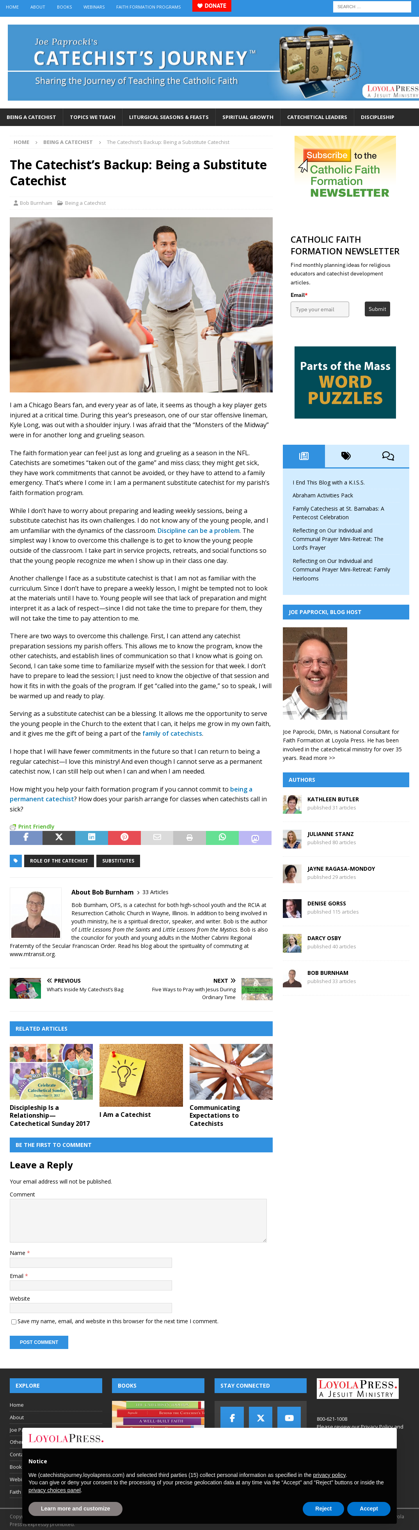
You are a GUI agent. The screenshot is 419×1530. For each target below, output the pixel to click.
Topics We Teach (92, 117)
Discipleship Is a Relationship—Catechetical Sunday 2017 (50, 1115)
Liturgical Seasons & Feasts (169, 117)
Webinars (94, 7)
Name (18, 1253)
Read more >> (317, 757)
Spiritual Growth (247, 117)
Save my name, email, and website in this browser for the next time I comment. (118, 1321)
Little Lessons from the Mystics (200, 929)
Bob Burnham (36, 202)
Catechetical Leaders (317, 117)
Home (12, 7)
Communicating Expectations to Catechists (215, 1115)
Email (17, 1276)
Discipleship (377, 117)
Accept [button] (369, 1508)
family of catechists (172, 733)
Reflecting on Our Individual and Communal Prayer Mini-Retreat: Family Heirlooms (341, 569)
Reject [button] (323, 1508)
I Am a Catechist (125, 1114)
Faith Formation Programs (148, 7)
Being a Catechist (31, 117)
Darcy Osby (324, 938)
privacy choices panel (54, 1490)
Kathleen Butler (333, 799)
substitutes (118, 860)
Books (64, 7)
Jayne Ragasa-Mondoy (341, 868)
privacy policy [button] (329, 1475)
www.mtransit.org (32, 954)
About (37, 7)
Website (20, 1298)
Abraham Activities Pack (323, 495)
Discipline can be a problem (199, 530)
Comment (22, 1194)
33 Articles (155, 892)
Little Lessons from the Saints (114, 929)
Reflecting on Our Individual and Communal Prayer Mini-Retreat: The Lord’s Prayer (338, 539)
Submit (377, 308)
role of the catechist (59, 860)
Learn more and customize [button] (75, 1508)
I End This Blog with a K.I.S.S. (329, 482)
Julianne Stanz (330, 834)
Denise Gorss (326, 903)
